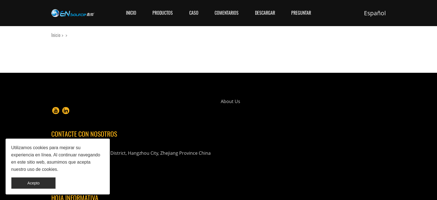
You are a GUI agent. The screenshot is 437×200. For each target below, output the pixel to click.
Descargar (265, 13)
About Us (175, 109)
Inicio (131, 13)
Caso (193, 13)
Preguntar (301, 13)
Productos (162, 13)
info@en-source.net (266, 153)
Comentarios (227, 13)
